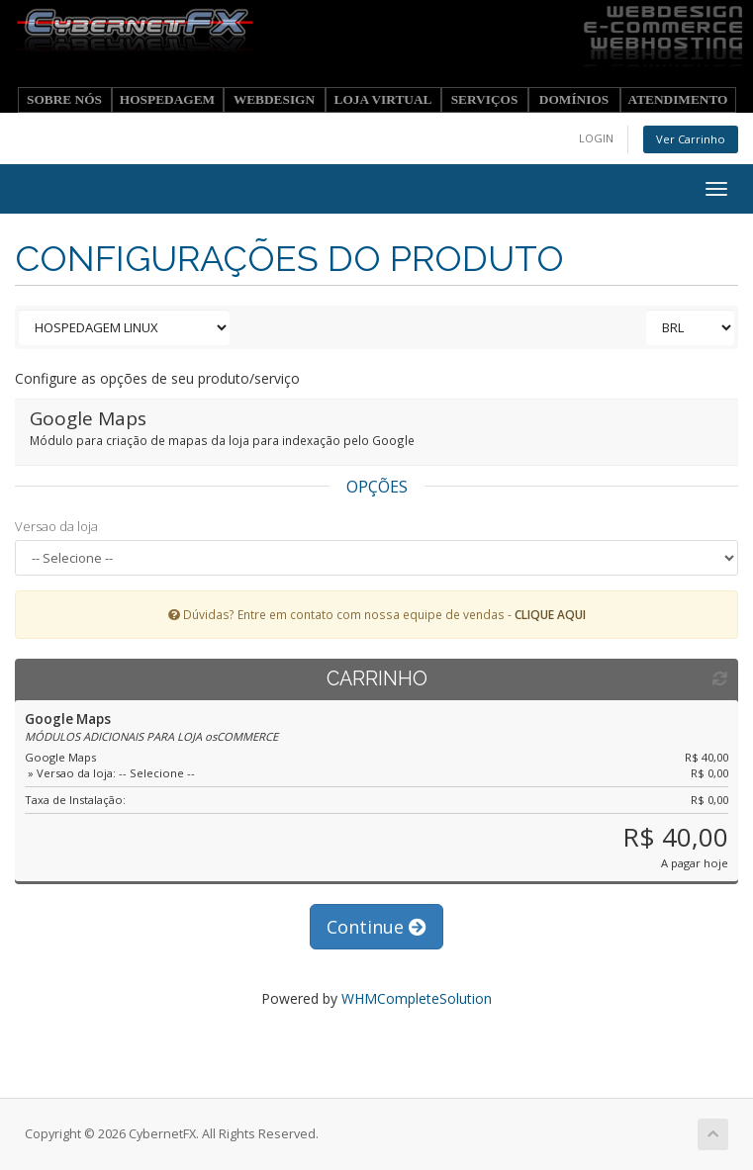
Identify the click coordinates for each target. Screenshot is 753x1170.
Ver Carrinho (690, 139)
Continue (376, 927)
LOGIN (596, 138)
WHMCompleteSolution (416, 998)
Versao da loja (56, 526)
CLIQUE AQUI (550, 614)
